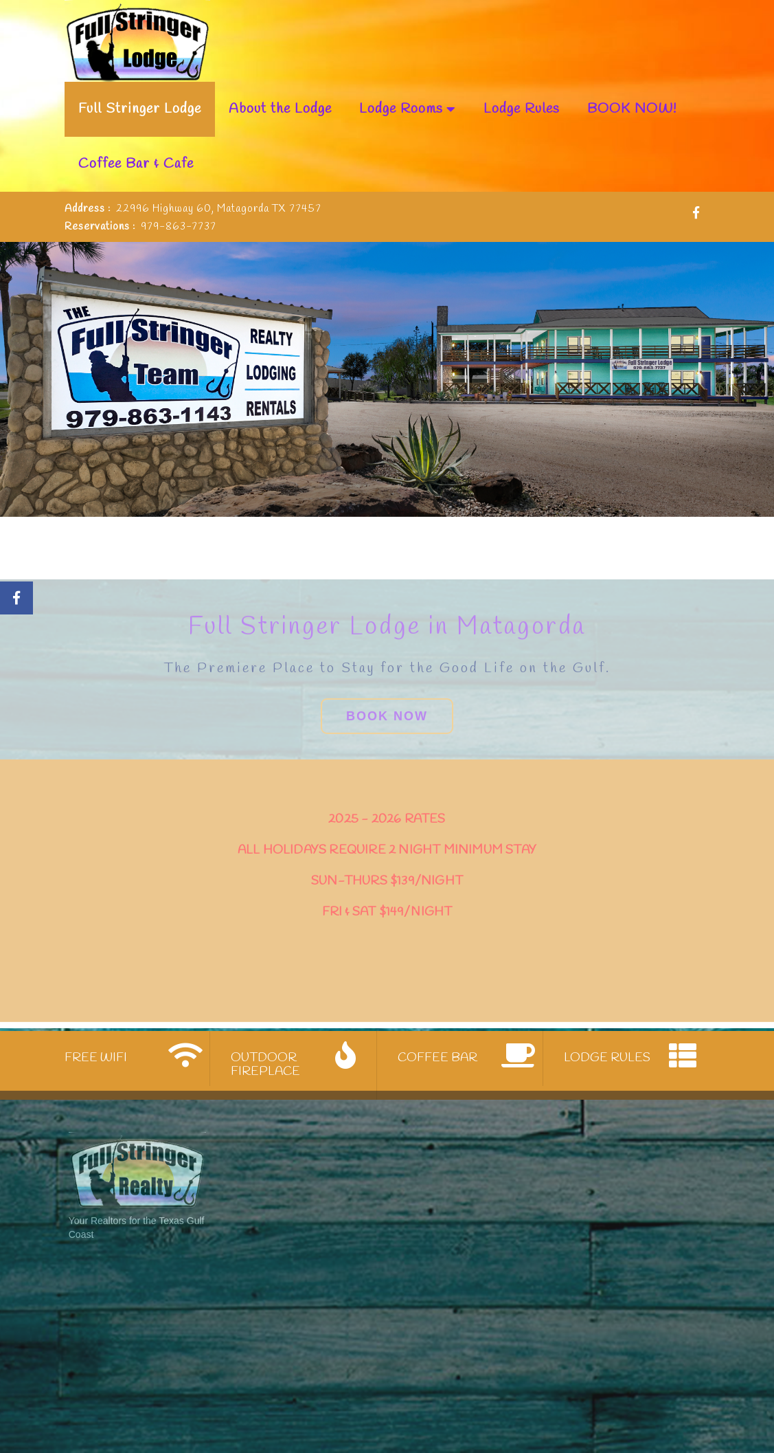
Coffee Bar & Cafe (136, 164)
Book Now (387, 774)
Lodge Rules (521, 109)
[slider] (387, 379)
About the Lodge (280, 109)
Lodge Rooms (407, 109)
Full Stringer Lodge (139, 109)
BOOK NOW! (631, 109)
